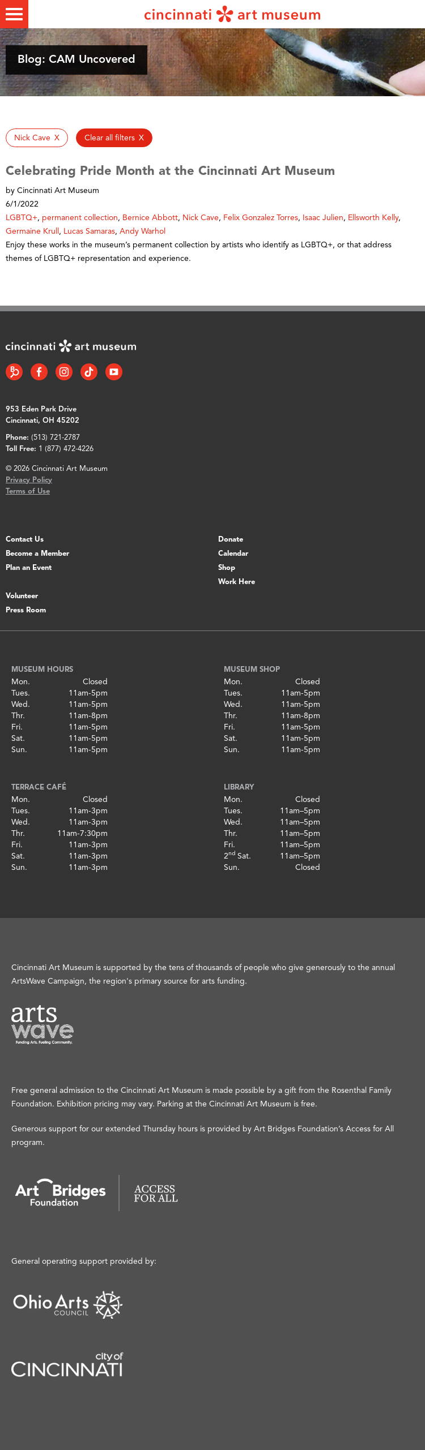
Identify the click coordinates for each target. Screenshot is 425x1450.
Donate (230, 539)
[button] (37, 137)
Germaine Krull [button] (32, 231)
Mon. (20, 682)
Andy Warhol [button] (142, 231)
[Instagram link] (64, 371)
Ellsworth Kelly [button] (373, 218)
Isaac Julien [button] (323, 218)
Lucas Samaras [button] (89, 231)
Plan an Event (29, 568)
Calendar (233, 553)
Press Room (26, 610)
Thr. (18, 716)
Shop (226, 568)
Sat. (18, 739)
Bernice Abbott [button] (150, 218)
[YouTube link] (113, 371)
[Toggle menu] (14, 14)
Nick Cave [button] (200, 218)
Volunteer (22, 596)
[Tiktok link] (88, 371)
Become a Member (37, 553)
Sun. (19, 750)
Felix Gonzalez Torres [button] (260, 218)
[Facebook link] (39, 371)
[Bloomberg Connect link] (14, 371)
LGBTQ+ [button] (21, 218)
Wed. (20, 705)
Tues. (20, 693)
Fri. (17, 727)
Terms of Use (28, 491)
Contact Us (25, 539)
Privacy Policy (29, 480)
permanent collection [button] (80, 218)
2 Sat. (237, 856)
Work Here (236, 582)
